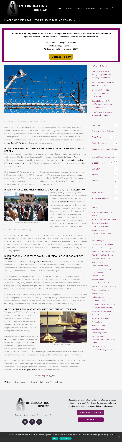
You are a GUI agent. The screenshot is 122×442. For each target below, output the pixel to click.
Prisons (95, 187)
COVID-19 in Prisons (40, 382)
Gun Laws (96, 169)
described (46, 238)
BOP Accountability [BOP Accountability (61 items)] (104, 212)
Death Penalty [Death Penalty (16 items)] (97, 237)
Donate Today (61, 56)
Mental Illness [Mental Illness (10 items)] (97, 283)
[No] (119, 437)
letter (32, 343)
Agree (55, 438)
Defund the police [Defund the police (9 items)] (99, 241)
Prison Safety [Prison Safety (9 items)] (109, 304)
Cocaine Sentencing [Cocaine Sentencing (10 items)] (100, 223)
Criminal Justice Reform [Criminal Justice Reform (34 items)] (102, 234)
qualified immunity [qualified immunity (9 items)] (99, 325)
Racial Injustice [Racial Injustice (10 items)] (98, 329)
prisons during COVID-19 (14, 143)
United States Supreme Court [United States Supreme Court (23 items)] (104, 350)
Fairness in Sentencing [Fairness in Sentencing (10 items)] (101, 248)
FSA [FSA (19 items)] (93, 258)
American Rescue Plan (20, 382)
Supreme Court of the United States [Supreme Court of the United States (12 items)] (103, 341)
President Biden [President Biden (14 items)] (98, 301)
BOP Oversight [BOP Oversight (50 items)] (98, 216)
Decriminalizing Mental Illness (105, 149)
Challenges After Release (103, 131)
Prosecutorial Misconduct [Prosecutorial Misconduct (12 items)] (102, 315)
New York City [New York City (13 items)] (97, 286)
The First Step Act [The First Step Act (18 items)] (99, 346)
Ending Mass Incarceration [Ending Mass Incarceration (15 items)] (102, 244)
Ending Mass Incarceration (103, 157)
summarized (63, 202)
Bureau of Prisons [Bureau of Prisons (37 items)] (99, 219)
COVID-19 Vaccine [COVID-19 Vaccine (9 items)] (99, 230)
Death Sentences (99, 143)
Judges (95, 181)
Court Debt (97, 137)
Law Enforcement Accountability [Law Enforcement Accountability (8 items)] (99, 274)
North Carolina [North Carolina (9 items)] (110, 286)
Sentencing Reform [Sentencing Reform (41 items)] (100, 333)
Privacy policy (65, 438)
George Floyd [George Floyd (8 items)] (97, 262)
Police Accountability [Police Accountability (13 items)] (100, 290)
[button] (113, 8)
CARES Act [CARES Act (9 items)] (111, 219)
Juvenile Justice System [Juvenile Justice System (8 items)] (101, 269)
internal (95, 175)
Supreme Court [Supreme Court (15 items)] (98, 336)
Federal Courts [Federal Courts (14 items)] (98, 251)
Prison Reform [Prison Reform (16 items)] (97, 304)
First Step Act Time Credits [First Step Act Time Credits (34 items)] (103, 255)
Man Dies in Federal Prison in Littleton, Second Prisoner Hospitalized (103, 93)
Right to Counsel (99, 192)
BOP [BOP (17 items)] (93, 212)
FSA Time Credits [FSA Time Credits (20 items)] (103, 258)
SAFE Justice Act (70, 157)
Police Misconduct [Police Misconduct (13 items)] (99, 293)
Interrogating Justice (29, 370)
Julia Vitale (34, 122)
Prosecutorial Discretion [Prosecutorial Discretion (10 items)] (101, 311)
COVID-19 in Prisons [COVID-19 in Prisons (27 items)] (100, 226)
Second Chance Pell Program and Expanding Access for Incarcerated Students (103, 104)
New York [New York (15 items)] (108, 283)
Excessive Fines (99, 163)
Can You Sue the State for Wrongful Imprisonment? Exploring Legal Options (101, 75)
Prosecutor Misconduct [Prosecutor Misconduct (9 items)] (101, 318)
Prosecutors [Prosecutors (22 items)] (96, 322)
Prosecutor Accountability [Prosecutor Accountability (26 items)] (102, 308)
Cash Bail (96, 125)
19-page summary (37, 262)
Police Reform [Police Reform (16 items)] (97, 297)
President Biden (57, 382)
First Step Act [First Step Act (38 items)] (110, 251)
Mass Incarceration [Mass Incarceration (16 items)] (99, 279)
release (79, 175)
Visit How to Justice (90, 412)
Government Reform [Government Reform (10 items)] (100, 266)
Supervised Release (100, 198)
